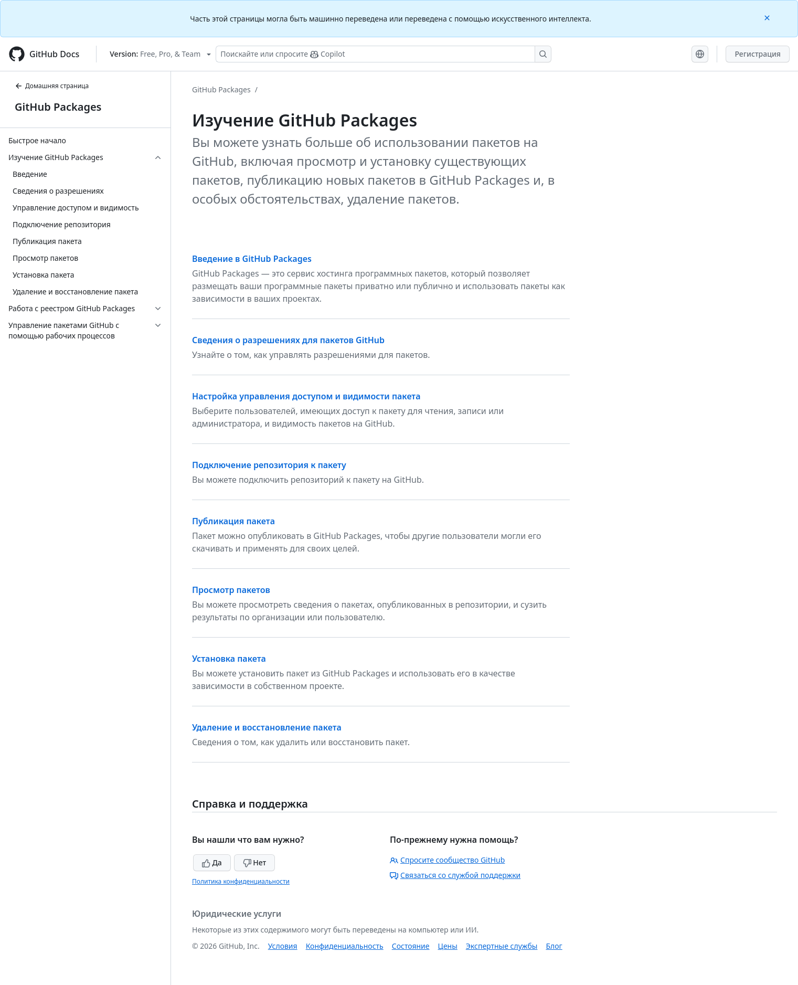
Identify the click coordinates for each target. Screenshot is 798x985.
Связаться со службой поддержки (455, 875)
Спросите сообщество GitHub (447, 860)
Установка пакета (229, 658)
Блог (554, 946)
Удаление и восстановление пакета (267, 727)
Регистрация (758, 54)
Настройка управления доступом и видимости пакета (306, 396)
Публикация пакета (233, 521)
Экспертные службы (502, 946)
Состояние (411, 946)
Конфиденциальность (345, 946)
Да (212, 862)
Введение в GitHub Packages (252, 258)
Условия (282, 946)
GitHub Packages (58, 107)
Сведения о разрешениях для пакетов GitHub (288, 340)
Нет (255, 862)
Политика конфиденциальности (241, 881)
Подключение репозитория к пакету (269, 465)
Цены (447, 946)
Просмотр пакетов (231, 590)
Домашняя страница (52, 85)
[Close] (768, 17)
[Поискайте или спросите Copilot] (383, 54)
